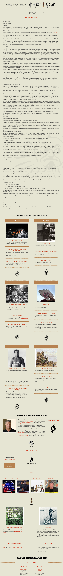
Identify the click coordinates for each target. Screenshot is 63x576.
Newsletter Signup (53, 420)
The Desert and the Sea (23, 318)
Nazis (46, 282)
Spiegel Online (21, 432)
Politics (17, 220)
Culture (46, 220)
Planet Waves (48, 527)
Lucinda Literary (23, 569)
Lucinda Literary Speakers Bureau (10, 460)
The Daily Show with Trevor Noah (23, 478)
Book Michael (9, 465)
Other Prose (46, 346)
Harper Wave (39, 570)
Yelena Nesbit (39, 569)
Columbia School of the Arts (37, 429)
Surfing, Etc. (17, 346)
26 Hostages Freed (48, 543)
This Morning (51, 478)
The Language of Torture (14, 543)
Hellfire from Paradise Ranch (15, 527)
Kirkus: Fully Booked (9, 478)
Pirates (16, 282)
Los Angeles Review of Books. (16, 547)
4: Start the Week (37, 478)
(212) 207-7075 (40, 574)
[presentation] (3, 485)
